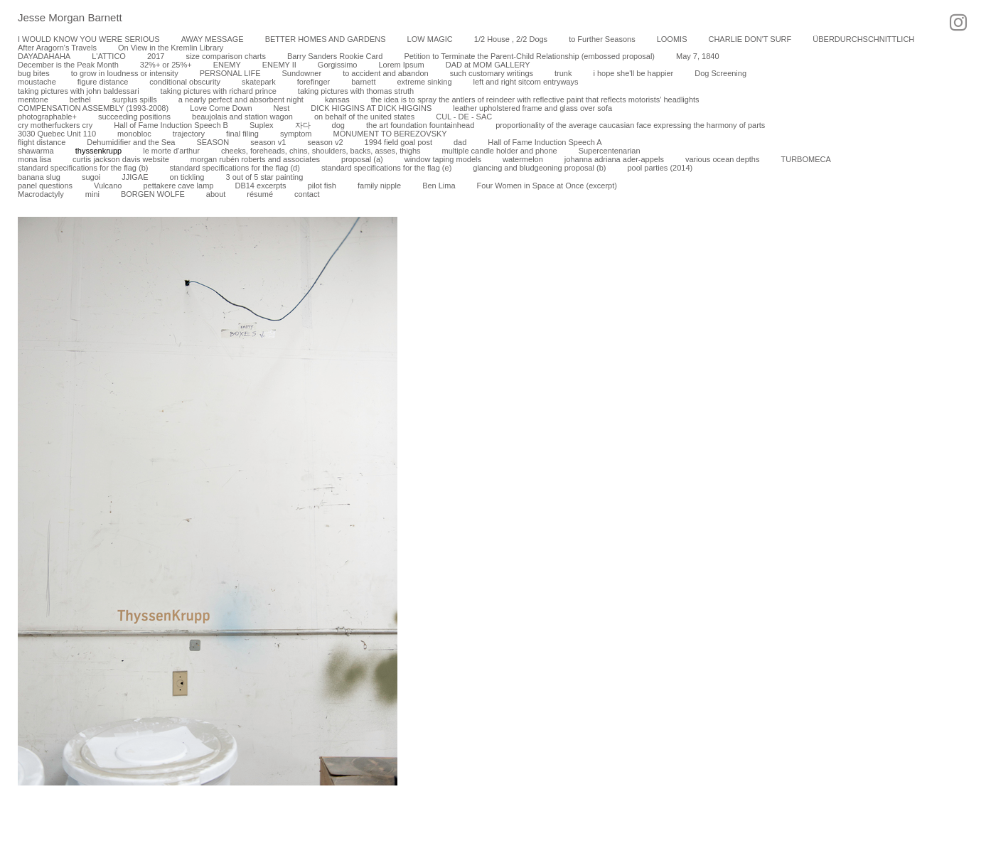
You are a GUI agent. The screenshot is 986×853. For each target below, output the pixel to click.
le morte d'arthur (171, 150)
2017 (155, 56)
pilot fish (322, 185)
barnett (363, 81)
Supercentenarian (610, 150)
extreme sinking (424, 81)
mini (92, 194)
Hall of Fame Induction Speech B (171, 125)
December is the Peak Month (68, 64)
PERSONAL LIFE (230, 73)
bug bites (34, 73)
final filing (242, 133)
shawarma (36, 150)
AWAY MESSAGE (212, 39)
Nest (282, 108)
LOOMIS (672, 39)
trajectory (189, 133)
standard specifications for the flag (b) (83, 167)
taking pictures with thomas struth (356, 91)
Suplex (262, 125)
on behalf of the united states (364, 116)
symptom (296, 133)
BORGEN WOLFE (153, 194)
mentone (33, 99)
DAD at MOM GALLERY (488, 64)
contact (306, 194)
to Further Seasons (602, 39)
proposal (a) (362, 159)
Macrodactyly (41, 194)
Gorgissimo (338, 64)
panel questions (45, 185)
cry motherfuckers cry (55, 125)
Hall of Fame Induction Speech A (544, 142)
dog (338, 125)
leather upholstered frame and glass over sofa (532, 108)
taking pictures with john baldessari (78, 91)
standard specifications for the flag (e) (386, 167)
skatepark (259, 81)
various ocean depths (722, 159)
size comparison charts (226, 56)
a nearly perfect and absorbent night (241, 99)
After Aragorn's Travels (57, 47)
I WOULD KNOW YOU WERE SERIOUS (89, 39)
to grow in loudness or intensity (124, 73)
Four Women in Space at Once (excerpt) (547, 185)
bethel (80, 99)
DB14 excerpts (260, 185)
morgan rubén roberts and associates (255, 159)
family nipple (379, 185)
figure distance (103, 81)
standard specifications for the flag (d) (234, 167)
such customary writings (491, 73)
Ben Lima (438, 185)
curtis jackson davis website (121, 159)
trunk (563, 73)
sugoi (91, 177)
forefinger (313, 81)
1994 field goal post (398, 142)
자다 (303, 125)
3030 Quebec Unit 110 (57, 133)
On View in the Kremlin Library (170, 47)
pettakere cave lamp (178, 185)
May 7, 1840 (697, 56)
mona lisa (34, 159)
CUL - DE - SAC (464, 116)
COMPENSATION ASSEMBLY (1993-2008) (93, 108)
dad (460, 142)
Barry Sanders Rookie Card (335, 56)
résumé (260, 194)
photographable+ (47, 116)
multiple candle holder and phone (499, 150)
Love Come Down (221, 108)
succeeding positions (134, 116)
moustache (37, 81)
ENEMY (227, 64)
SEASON (212, 142)
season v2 (325, 142)
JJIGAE (135, 177)
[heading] (61, 18)
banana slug (39, 177)
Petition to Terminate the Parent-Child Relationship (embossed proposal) (529, 56)
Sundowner (301, 73)
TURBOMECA (805, 159)
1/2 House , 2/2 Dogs (510, 39)
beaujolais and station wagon (242, 116)
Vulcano (108, 185)
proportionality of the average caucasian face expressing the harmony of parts (630, 125)
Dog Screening (720, 73)
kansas (337, 99)
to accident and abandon (386, 73)
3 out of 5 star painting (264, 177)
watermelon (523, 159)
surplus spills (134, 99)
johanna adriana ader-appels (614, 159)
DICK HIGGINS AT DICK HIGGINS (371, 108)
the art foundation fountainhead (420, 125)
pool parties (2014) (659, 167)
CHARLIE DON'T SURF (749, 39)
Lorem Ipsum (401, 64)
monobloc (134, 133)
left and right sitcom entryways (526, 81)
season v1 (268, 142)
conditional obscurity (184, 81)
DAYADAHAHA (44, 56)
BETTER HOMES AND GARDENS (325, 39)
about (216, 194)
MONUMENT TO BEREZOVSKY (390, 133)
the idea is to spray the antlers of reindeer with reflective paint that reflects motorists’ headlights (535, 99)
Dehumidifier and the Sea (131, 142)
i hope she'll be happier (633, 73)
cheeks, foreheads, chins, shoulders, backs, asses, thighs (321, 150)
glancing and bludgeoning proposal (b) (539, 167)
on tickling (187, 177)
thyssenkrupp (98, 150)
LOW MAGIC (430, 39)
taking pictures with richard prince (219, 91)
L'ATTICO (109, 56)
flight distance (41, 142)
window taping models (442, 159)
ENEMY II (279, 64)
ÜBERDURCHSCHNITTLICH (863, 39)
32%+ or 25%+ (166, 64)
